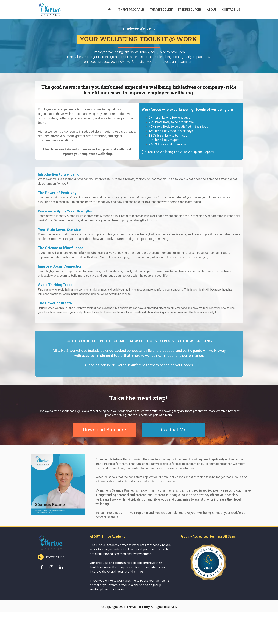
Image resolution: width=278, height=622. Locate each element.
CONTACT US (231, 9)
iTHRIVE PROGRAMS (131, 9)
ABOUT (212, 9)
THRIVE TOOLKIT (161, 9)
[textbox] (87, 131)
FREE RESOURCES (190, 9)
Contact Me (174, 430)
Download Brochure (104, 430)
